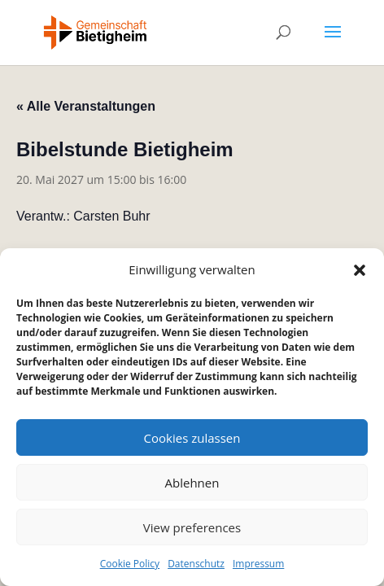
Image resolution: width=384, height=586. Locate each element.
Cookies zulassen (192, 438)
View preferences (192, 527)
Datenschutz (196, 564)
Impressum (258, 564)
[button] (359, 270)
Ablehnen (192, 482)
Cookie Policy (129, 564)
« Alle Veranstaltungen (85, 106)
